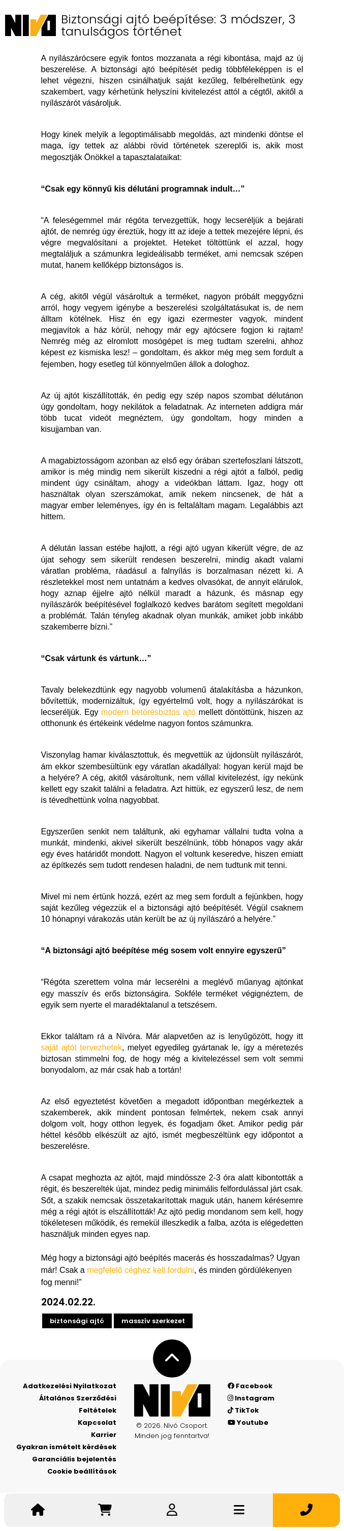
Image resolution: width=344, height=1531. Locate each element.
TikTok (243, 1410)
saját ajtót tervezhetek (81, 1047)
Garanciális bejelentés (74, 1459)
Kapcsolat (97, 1422)
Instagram (251, 1398)
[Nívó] (30, 25)
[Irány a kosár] (104, 1510)
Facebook (250, 1386)
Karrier (103, 1435)
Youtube (248, 1422)
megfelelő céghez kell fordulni (140, 1270)
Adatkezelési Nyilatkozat (69, 1386)
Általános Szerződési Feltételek (77, 1404)
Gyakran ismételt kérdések (66, 1447)
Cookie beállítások (81, 1471)
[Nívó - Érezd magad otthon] (172, 1400)
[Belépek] (171, 1510)
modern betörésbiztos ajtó (148, 712)
